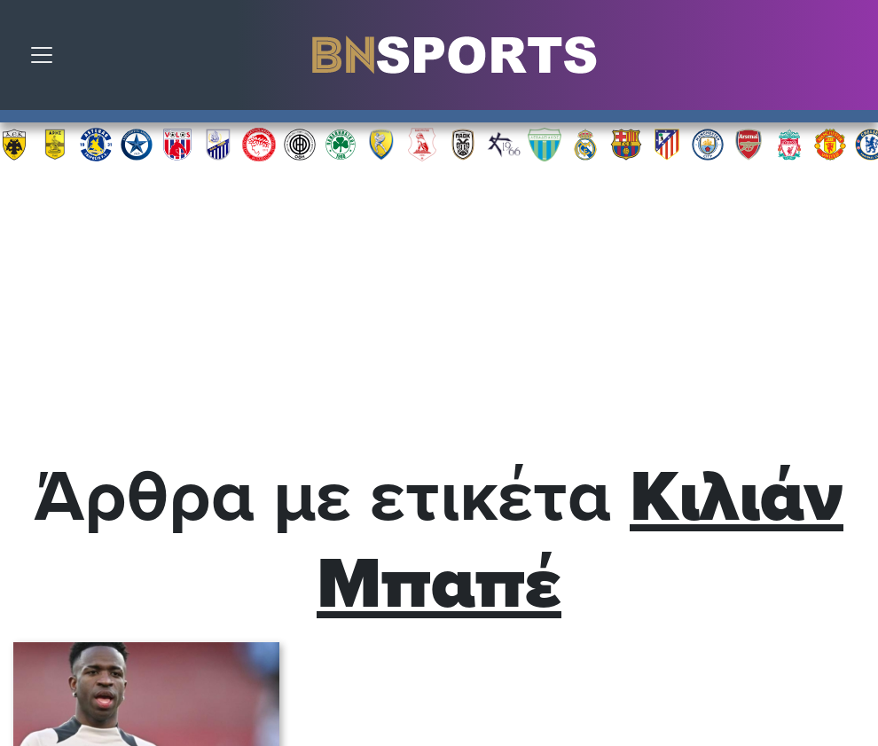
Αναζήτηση (851, 59)
